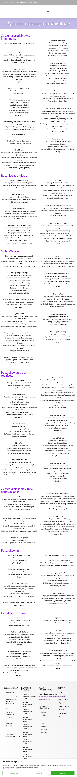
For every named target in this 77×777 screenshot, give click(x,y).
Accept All (63, 773)
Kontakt (61, 713)
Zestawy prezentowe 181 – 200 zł (28, 744)
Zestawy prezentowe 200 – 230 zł (28, 737)
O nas (60, 695)
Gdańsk (43, 715)
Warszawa (44, 732)
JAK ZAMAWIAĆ (64, 702)
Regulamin (62, 706)
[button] (48, 11)
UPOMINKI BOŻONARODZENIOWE (13, 738)
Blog (60, 720)
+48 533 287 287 (45, 702)
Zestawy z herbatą (11, 699)
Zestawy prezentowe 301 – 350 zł (28, 707)
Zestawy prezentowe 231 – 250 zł (28, 729)
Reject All (39, 773)
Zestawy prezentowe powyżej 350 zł (29, 699)
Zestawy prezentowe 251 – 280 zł (28, 722)
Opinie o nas (62, 716)
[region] (38, 768)
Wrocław (44, 735)
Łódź (42, 721)
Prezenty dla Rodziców (9, 727)
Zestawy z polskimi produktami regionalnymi (11, 704)
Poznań (43, 724)
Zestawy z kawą (10, 695)
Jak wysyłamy (63, 699)
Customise (14, 773)
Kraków (43, 718)
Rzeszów (43, 727)
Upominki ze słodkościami (10, 716)
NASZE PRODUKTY (65, 709)
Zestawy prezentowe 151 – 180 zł (28, 752)
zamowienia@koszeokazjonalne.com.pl (52, 699)
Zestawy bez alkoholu (9, 711)
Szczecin (43, 729)
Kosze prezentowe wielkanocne (11, 733)
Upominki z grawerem (9, 722)
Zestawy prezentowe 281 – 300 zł (28, 714)
